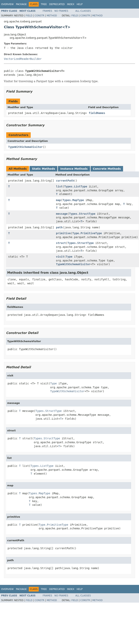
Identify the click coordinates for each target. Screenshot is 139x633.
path (59, 227)
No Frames (61, 11)
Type (69, 256)
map (58, 200)
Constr (39, 15)
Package (21, 4)
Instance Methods (73, 168)
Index (70, 4)
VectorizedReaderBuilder (23, 58)
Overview (7, 4)
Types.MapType (73, 200)
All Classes (83, 11)
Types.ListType (75, 186)
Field (29, 15)
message (61, 213)
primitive (63, 233)
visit (60, 256)
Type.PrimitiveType (87, 233)
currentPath (65, 180)
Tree (44, 4)
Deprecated (57, 4)
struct (61, 243)
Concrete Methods (107, 168)
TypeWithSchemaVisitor (25, 146)
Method (52, 15)
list (59, 186)
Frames (47, 11)
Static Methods (43, 168)
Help (80, 4)
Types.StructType (82, 213)
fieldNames (97, 113)
